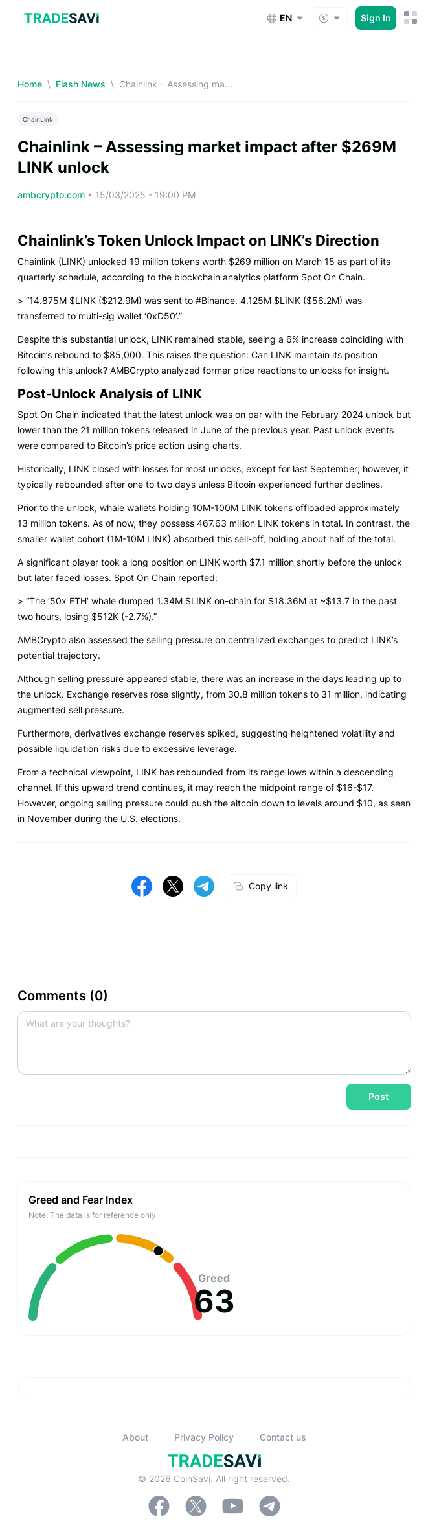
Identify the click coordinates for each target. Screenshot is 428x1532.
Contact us (283, 1437)
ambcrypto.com (52, 194)
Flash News (81, 83)
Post (378, 1096)
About (135, 1437)
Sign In (376, 17)
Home (29, 83)
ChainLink (37, 119)
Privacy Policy (204, 1437)
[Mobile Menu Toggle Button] (411, 18)
